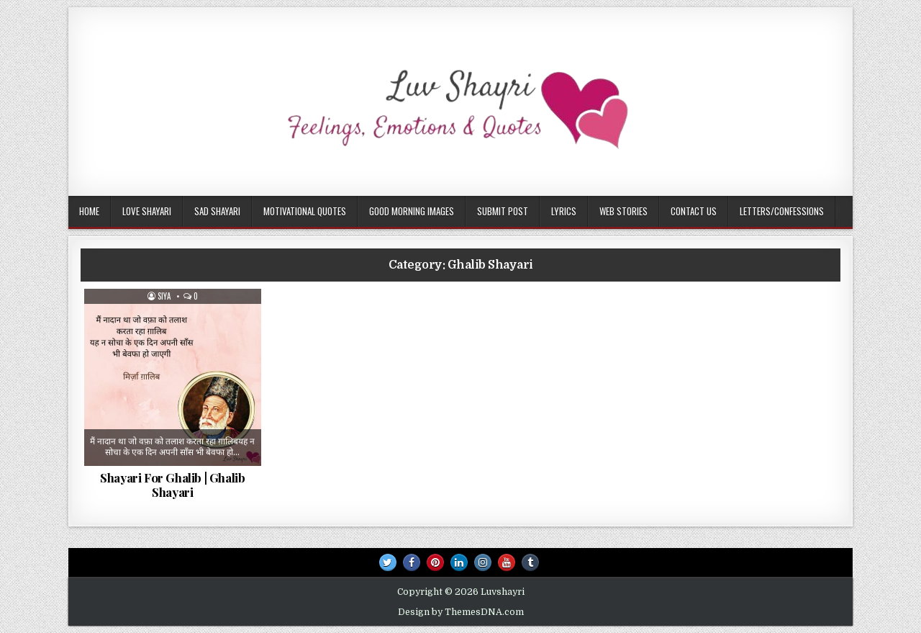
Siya (164, 296)
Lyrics (563, 211)
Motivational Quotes (304, 211)
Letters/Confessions (782, 211)
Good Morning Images (411, 211)
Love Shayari (146, 211)
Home (89, 211)
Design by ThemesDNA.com (461, 612)
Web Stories (623, 211)
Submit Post (502, 211)
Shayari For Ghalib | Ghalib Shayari (172, 485)
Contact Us (694, 211)
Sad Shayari (217, 211)
